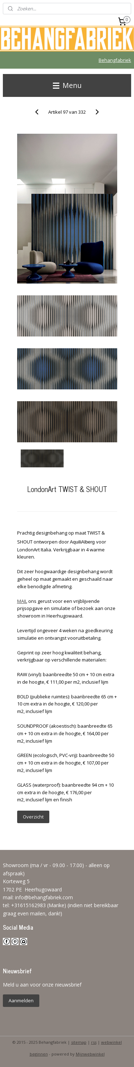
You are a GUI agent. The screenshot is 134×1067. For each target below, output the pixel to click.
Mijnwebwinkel (90, 1054)
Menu (67, 85)
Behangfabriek (115, 60)
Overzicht (33, 816)
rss (93, 1042)
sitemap (78, 1042)
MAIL (22, 601)
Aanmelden (21, 1000)
